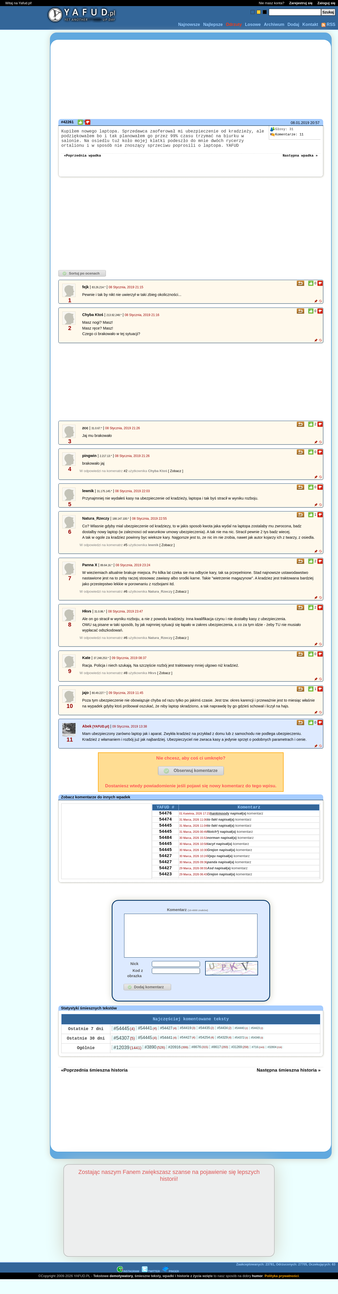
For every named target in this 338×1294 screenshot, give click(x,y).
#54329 (224, 1052)
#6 (125, 597)
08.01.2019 (300, 123)
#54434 (224, 1042)
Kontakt (310, 24)
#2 (125, 476)
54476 (165, 820)
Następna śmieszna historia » (289, 1084)
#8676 (199, 1061)
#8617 (219, 1061)
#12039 (127, 1061)
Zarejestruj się (300, 3)
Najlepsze (213, 24)
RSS (328, 24)
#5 (125, 550)
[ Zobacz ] (175, 476)
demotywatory (121, 1290)
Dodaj (293, 24)
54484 (165, 849)
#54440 (241, 1042)
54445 (165, 835)
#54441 (147, 1042)
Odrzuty (234, 24)
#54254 (206, 1052)
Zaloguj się (326, 3)
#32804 (274, 1061)
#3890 (154, 1061)
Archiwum (274, 24)
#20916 (178, 1061)
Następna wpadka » (300, 160)
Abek (86, 731)
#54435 (206, 1042)
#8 (125, 678)
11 (287, 134)
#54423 (257, 1042)
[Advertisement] (23, 647)
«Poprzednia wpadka (82, 160)
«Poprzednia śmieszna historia (94, 1084)
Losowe (253, 24)
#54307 (124, 1052)
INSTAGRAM (128, 1285)
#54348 (257, 1051)
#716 (258, 1061)
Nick (134, 977)
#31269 (239, 1061)
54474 (165, 827)
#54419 (187, 1042)
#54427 (168, 1042)
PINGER (170, 1285)
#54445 (124, 1042)
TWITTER (151, 1285)
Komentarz (187, 915)
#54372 (241, 1051)
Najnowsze (189, 24)
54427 (165, 870)
